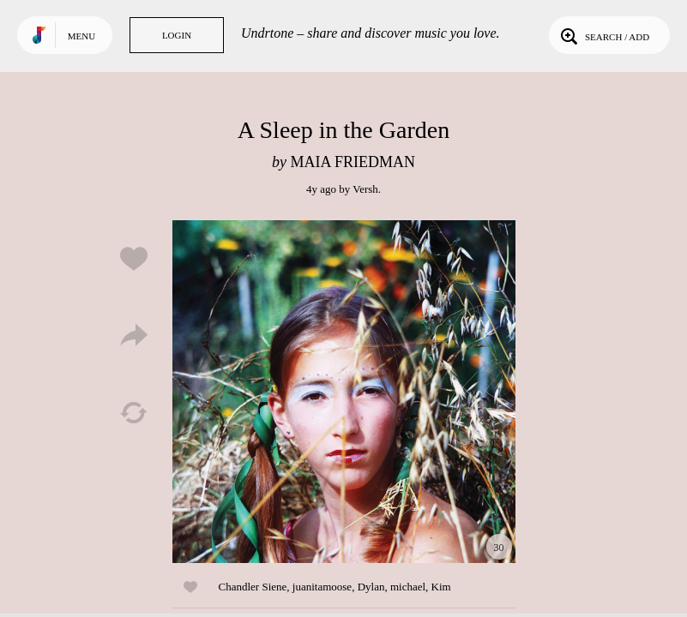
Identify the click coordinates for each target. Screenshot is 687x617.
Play (344, 391)
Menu (81, 36)
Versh (365, 189)
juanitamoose (322, 586)
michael (407, 586)
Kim (441, 586)
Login (176, 35)
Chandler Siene (253, 586)
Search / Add (603, 35)
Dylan (371, 586)
